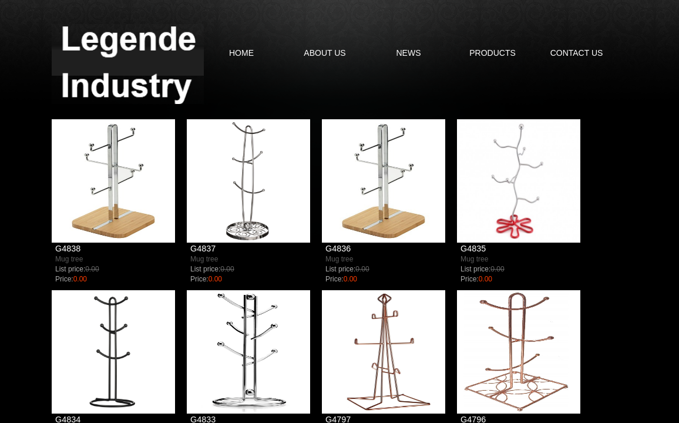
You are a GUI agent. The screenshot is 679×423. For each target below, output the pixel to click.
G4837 (203, 248)
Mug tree (69, 259)
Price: (64, 279)
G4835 (473, 248)
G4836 (338, 248)
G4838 (67, 248)
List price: (70, 269)
